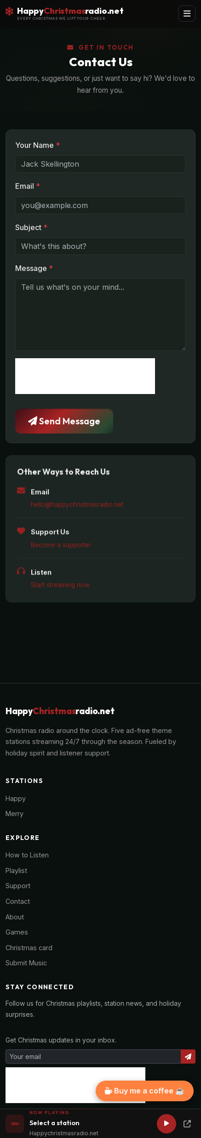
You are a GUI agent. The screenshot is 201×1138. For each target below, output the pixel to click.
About (15, 917)
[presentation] (85, 376)
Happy (16, 798)
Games (17, 932)
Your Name (37, 145)
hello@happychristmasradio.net (77, 507)
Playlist (16, 870)
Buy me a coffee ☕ (144, 1090)
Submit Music (26, 963)
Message (34, 268)
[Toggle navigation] (186, 14)
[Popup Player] (187, 1123)
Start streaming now (60, 587)
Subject (31, 227)
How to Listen (27, 855)
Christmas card (29, 948)
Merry (14, 813)
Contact (18, 901)
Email (27, 186)
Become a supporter (61, 547)
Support (18, 886)
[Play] (166, 1123)
